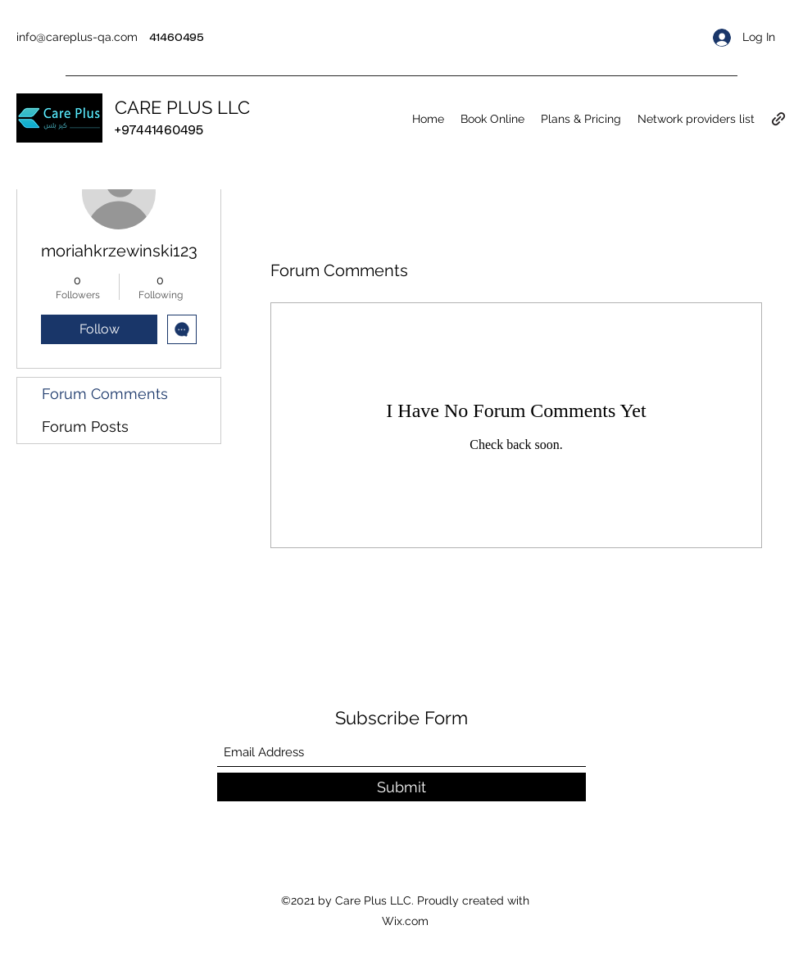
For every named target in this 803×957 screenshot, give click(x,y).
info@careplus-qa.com (77, 36)
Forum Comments (105, 393)
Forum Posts (85, 426)
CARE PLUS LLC (182, 107)
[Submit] (401, 787)
